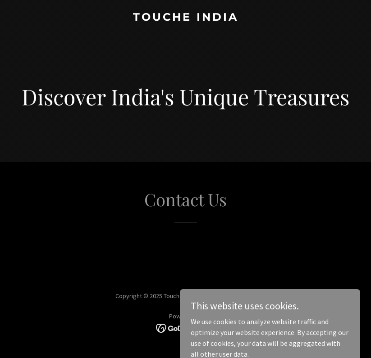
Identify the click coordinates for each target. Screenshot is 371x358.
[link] (185, 18)
